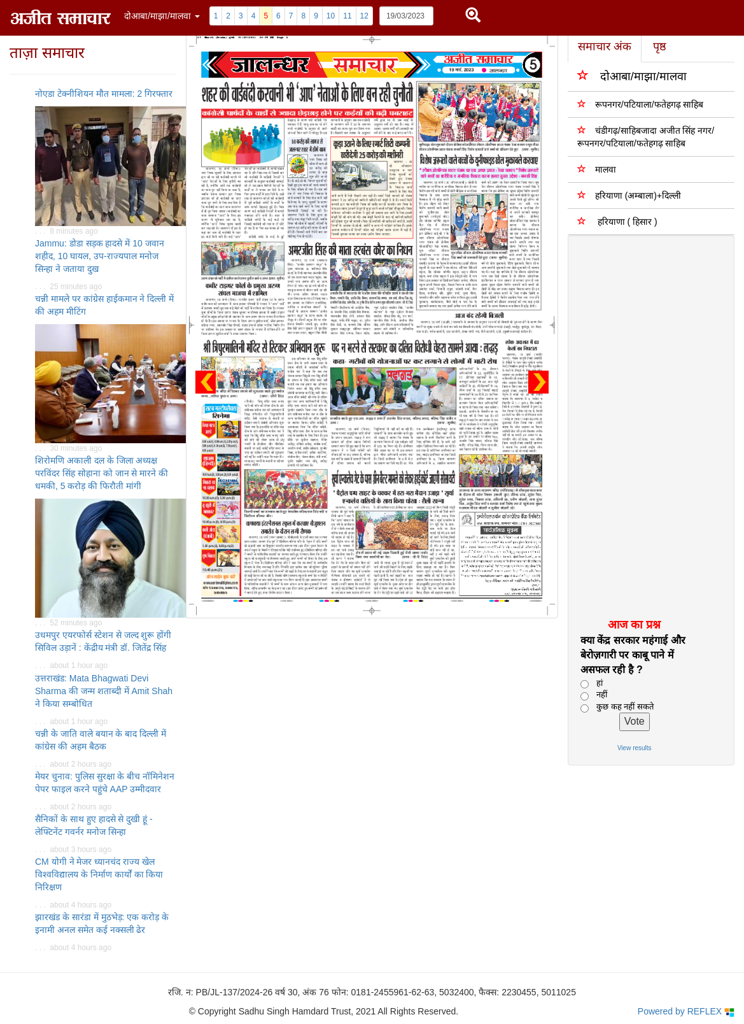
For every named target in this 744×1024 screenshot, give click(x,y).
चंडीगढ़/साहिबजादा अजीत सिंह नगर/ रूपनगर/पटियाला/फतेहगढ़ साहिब (645, 136)
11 (347, 15)
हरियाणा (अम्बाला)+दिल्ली (629, 195)
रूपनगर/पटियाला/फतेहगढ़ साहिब (640, 104)
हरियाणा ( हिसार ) (617, 221)
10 (330, 15)
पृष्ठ (659, 46)
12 (364, 15)
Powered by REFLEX (686, 1011)
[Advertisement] (644, 426)
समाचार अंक (604, 46)
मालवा (596, 169)
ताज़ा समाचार (47, 52)
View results (634, 747)
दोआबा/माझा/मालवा (632, 75)
